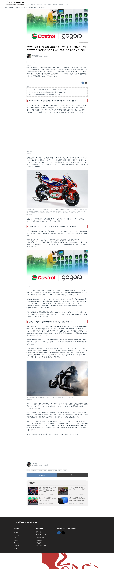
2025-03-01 (35, 55)
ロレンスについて (41, 535)
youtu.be (29, 153)
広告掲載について (41, 537)
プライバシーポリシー (42, 545)
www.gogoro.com (83, 42)
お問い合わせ (40, 540)
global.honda (30, 214)
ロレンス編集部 (44, 56)
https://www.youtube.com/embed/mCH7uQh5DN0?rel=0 (57, 133)
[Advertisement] (39, 448)
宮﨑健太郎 (35, 56)
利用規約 (38, 543)
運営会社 (38, 532)
